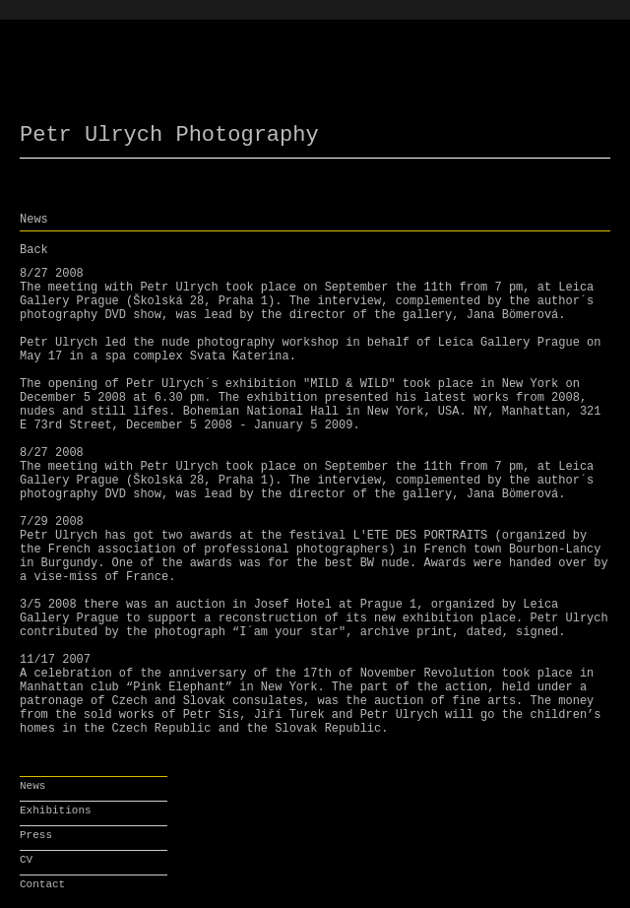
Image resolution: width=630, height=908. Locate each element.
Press (36, 835)
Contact (42, 884)
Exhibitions (56, 810)
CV (26, 860)
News (32, 786)
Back (34, 250)
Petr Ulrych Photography (169, 135)
